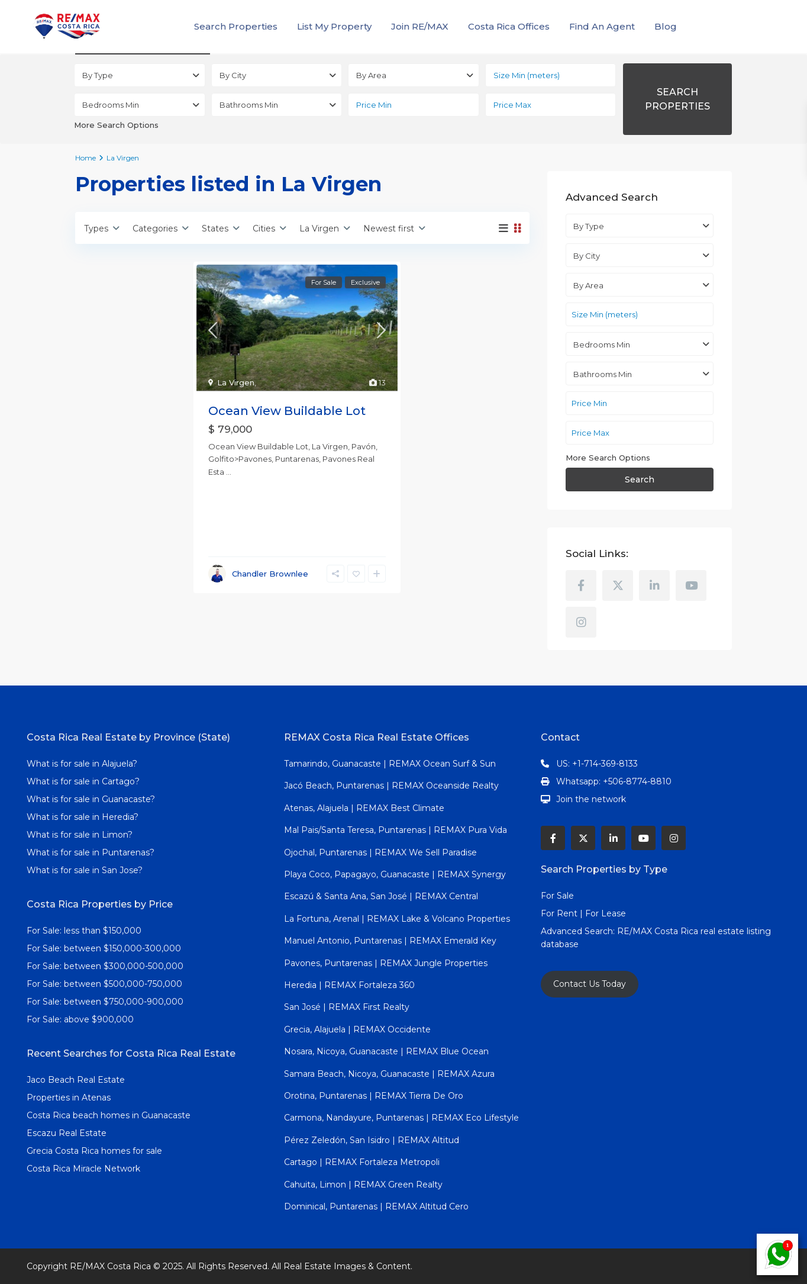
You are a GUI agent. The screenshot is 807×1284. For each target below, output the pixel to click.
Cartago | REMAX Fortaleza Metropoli (362, 1162)
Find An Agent (602, 26)
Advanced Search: (579, 931)
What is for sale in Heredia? (82, 817)
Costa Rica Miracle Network (83, 1168)
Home (85, 157)
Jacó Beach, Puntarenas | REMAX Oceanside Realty (391, 785)
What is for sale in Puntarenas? (90, 852)
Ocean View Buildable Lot (287, 411)
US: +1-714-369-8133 (597, 763)
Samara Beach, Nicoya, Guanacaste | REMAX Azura (389, 1074)
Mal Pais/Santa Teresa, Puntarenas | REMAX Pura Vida (395, 830)
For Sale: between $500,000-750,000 (104, 984)
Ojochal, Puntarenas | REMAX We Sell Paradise (380, 852)
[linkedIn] (654, 585)
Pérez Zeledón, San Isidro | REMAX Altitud (371, 1140)
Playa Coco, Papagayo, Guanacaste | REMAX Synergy (395, 874)
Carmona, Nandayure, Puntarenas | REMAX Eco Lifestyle (401, 1117)
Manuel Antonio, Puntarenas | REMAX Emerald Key (390, 940)
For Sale (557, 895)
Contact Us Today (589, 984)
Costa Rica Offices (509, 26)
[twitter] (617, 585)
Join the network (591, 799)
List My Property (334, 26)
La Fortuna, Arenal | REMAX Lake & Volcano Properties (397, 918)
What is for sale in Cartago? (83, 781)
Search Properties (235, 26)
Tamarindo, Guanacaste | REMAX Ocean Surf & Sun (390, 763)
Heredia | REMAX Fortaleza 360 (349, 985)
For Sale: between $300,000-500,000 (105, 966)
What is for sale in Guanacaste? (91, 799)
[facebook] (581, 585)
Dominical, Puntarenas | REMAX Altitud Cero (376, 1206)
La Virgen (235, 382)
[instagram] (581, 622)
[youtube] (691, 585)
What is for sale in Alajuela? (82, 763)
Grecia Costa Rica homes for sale (94, 1150)
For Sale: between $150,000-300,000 (104, 948)
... (228, 472)
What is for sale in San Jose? (85, 870)
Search (639, 479)
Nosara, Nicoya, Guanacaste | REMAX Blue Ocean (386, 1051)
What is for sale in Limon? (80, 834)
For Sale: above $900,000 (81, 1019)
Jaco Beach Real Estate (77, 1079)
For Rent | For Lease (583, 913)
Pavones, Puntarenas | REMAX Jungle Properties (386, 963)
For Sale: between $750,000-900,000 (105, 1001)
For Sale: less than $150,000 (84, 930)
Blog (665, 26)
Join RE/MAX (419, 26)
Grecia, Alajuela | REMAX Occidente (357, 1029)
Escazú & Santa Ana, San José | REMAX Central (381, 896)
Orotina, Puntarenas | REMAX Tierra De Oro (373, 1095)
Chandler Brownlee (270, 573)
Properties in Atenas (69, 1097)
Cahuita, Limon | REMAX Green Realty (363, 1184)
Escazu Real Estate (66, 1133)
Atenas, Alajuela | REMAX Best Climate (364, 808)
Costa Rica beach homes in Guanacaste (109, 1115)
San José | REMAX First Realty (346, 1007)
